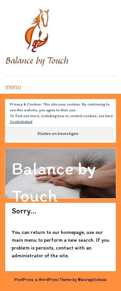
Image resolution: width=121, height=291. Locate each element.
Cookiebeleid (21, 121)
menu (13, 87)
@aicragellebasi (92, 279)
